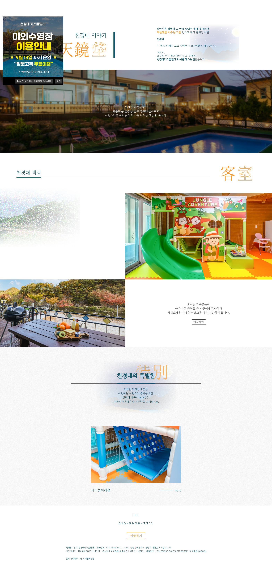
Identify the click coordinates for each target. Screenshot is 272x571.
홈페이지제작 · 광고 (80, 558)
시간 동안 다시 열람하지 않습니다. (34, 81)
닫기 (59, 81)
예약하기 (198, 321)
